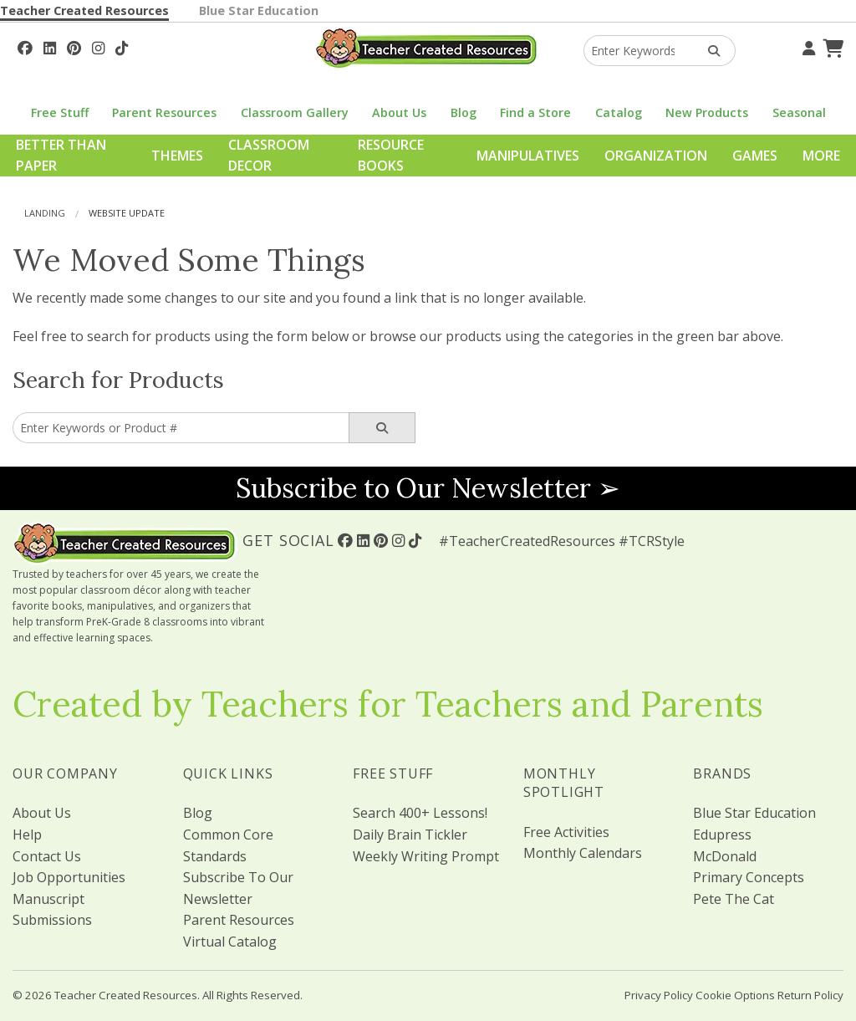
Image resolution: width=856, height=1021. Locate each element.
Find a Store (535, 112)
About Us (399, 112)
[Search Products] (708, 50)
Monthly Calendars (582, 853)
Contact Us (47, 856)
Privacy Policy (658, 995)
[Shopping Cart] (830, 46)
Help (27, 834)
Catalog (618, 112)
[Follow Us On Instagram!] (98, 46)
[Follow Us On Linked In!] (49, 46)
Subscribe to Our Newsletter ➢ (428, 488)
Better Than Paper (61, 155)
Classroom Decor (268, 155)
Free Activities (566, 832)
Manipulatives (527, 155)
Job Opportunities (69, 877)
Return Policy (810, 995)
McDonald (725, 856)
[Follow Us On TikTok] (121, 46)
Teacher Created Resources (84, 10)
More (821, 155)
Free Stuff (60, 112)
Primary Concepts (748, 877)
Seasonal (799, 112)
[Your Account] (806, 46)
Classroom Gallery (295, 112)
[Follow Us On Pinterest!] (74, 46)
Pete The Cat (733, 899)
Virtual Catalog (230, 941)
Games (754, 155)
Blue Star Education (258, 10)
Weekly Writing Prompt (426, 856)
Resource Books (391, 155)
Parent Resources (164, 112)
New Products (706, 112)
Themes (177, 155)
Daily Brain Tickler (410, 834)
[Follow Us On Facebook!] (25, 46)
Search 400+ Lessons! (420, 813)
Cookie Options (735, 995)
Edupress (722, 834)
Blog (463, 112)
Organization (655, 155)
